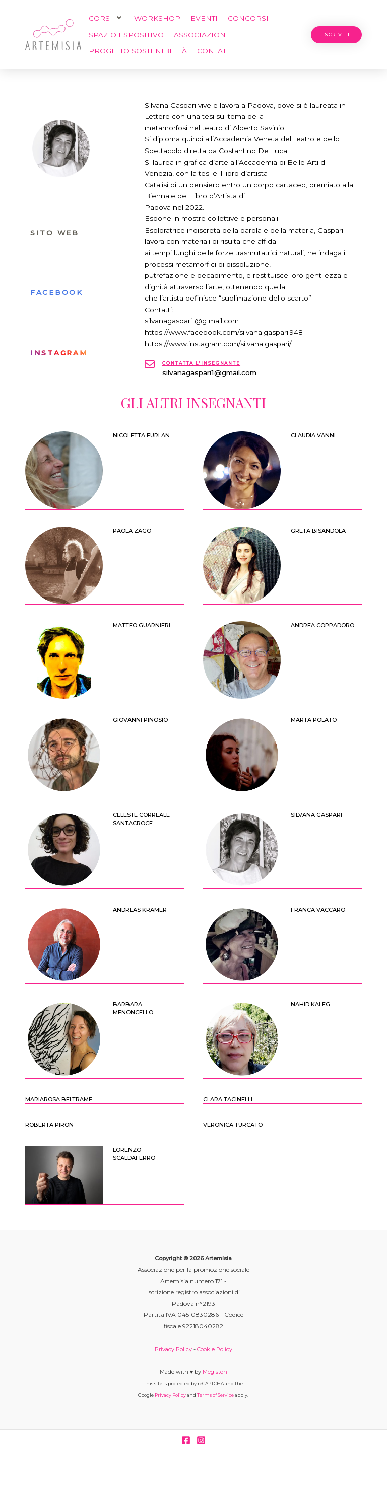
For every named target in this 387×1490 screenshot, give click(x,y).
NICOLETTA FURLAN (141, 435)
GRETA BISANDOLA (318, 530)
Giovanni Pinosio (140, 719)
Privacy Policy (173, 1349)
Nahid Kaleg (310, 1004)
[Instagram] (201, 1440)
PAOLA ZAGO (132, 530)
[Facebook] (185, 1440)
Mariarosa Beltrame (58, 1099)
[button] (106, 18)
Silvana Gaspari (316, 814)
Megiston (215, 1371)
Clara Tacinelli (227, 1099)
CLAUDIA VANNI (313, 435)
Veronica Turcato (233, 1124)
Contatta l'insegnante (201, 363)
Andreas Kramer (140, 909)
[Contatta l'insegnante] (150, 364)
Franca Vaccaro (318, 909)
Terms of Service (215, 1395)
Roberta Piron (49, 1124)
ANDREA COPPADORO (322, 625)
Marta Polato (314, 719)
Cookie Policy (214, 1349)
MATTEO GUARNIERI (141, 625)
